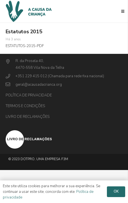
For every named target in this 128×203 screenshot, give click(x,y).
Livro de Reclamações (28, 116)
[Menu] (122, 11)
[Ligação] (64, 139)
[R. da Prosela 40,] (10, 62)
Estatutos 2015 (24, 31)
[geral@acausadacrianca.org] (10, 84)
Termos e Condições (25, 106)
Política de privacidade (29, 95)
